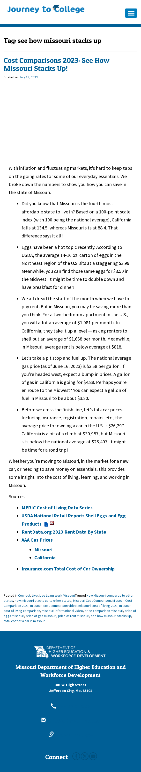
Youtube (93, 756)
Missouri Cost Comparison (92, 600)
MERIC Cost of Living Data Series (57, 507)
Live (35, 595)
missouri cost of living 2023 (98, 605)
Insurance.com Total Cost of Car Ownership (68, 569)
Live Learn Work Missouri (57, 595)
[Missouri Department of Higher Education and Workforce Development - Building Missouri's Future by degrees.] (70, 652)
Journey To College (45, 9)
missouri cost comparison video (53, 605)
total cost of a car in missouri (24, 621)
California (45, 557)
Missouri (43, 549)
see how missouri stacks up (111, 616)
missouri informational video (62, 611)
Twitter (85, 756)
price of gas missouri (41, 616)
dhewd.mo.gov (70, 734)
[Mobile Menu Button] (131, 13)
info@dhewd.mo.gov (71, 720)
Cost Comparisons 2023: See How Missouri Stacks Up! (56, 64)
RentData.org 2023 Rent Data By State (64, 532)
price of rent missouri (73, 616)
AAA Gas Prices (37, 540)
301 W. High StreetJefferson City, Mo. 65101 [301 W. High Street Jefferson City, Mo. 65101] (70, 687)
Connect (24, 595)
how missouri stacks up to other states (43, 600)
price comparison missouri (104, 611)
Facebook (76, 756)
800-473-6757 (70, 706)
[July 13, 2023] (28, 77)
